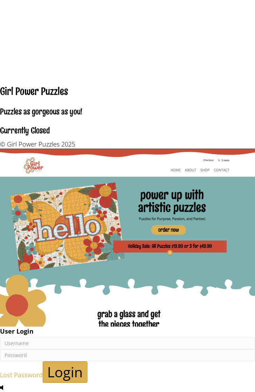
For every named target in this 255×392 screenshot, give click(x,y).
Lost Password (21, 375)
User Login (17, 331)
